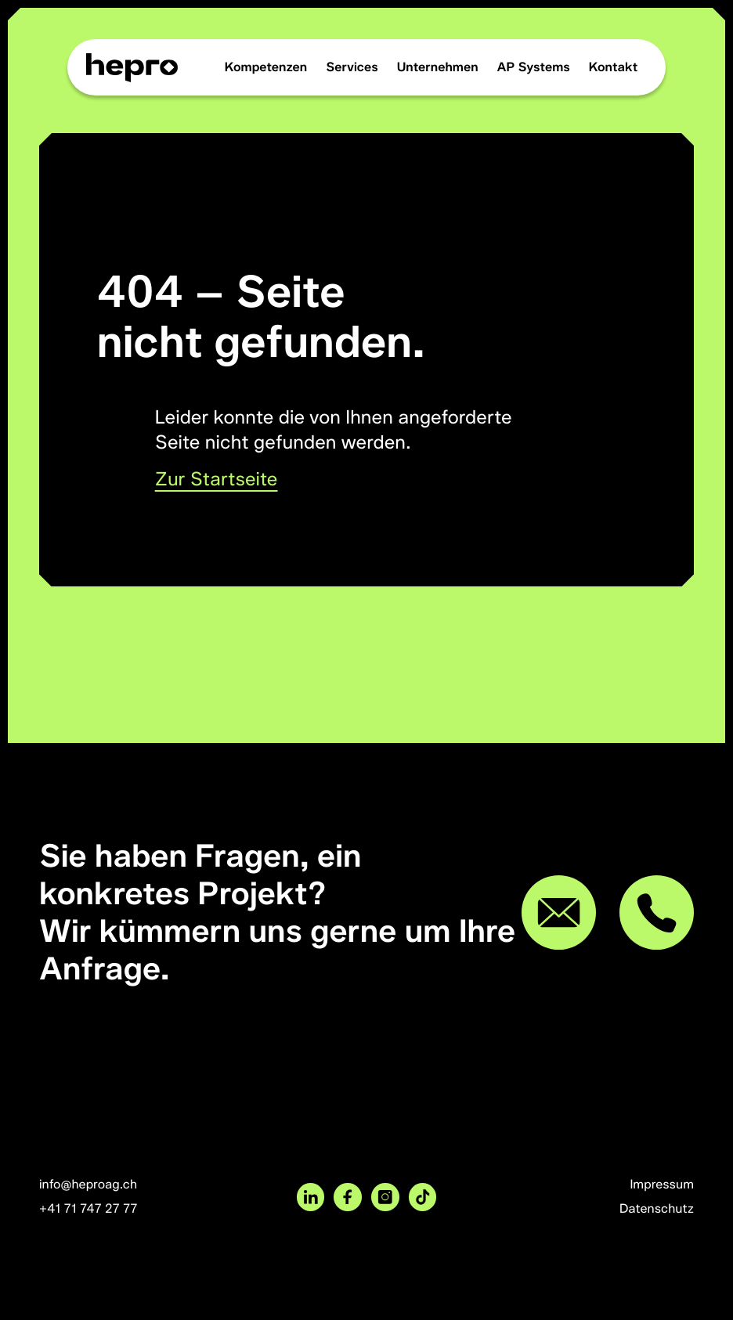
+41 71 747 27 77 (88, 1208)
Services (351, 67)
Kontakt (613, 67)
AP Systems (533, 67)
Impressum (662, 1184)
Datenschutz (656, 1208)
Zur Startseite (216, 479)
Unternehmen (437, 67)
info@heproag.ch (88, 1184)
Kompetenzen (266, 67)
